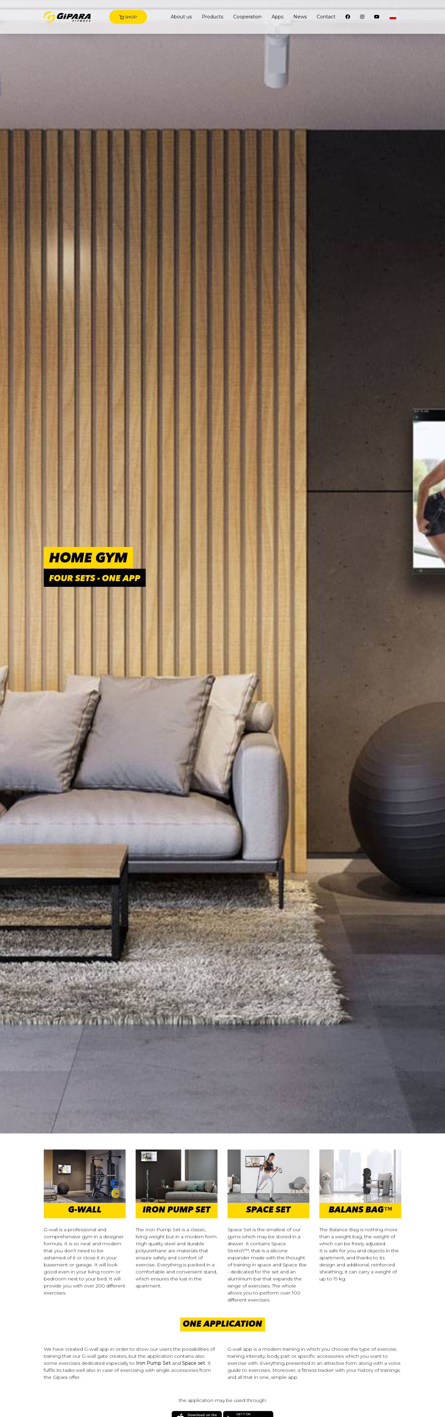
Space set (193, 1363)
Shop (128, 17)
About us (181, 17)
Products (212, 17)
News (300, 17)
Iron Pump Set (153, 1363)
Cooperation (247, 17)
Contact (326, 17)
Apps (277, 17)
